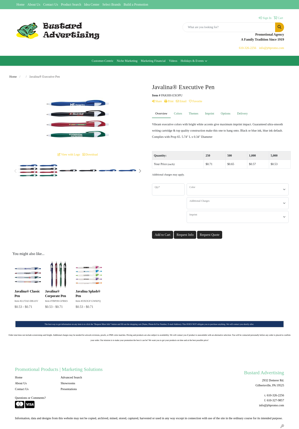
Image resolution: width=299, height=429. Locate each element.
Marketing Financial (153, 60)
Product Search (71, 4)
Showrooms (68, 383)
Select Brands (111, 4)
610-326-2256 (247, 48)
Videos (173, 60)
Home (20, 4)
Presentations (69, 389)
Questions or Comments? (30, 397)
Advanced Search (71, 377)
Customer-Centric (103, 60)
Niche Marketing (127, 60)
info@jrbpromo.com (271, 48)
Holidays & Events (192, 60)
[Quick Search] (229, 27)
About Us (33, 4)
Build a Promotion (136, 4)
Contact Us (50, 4)
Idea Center (91, 4)
